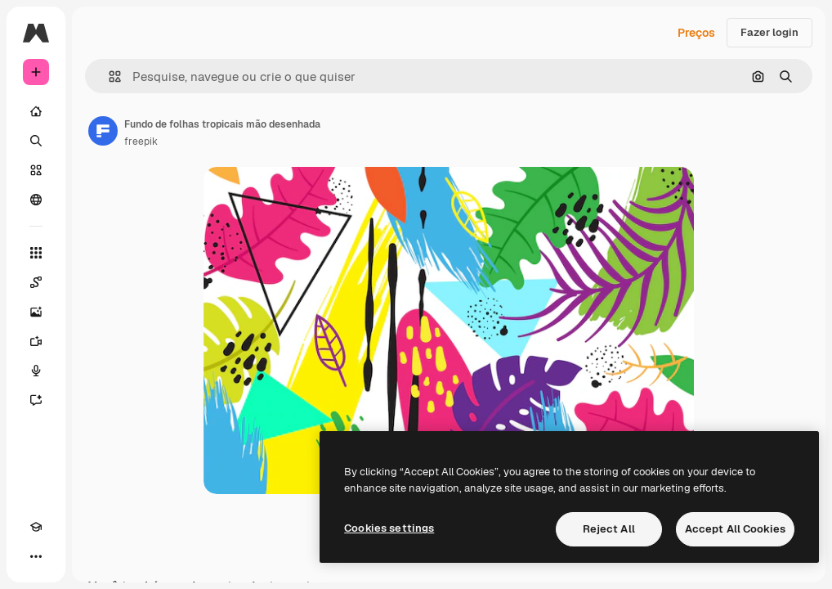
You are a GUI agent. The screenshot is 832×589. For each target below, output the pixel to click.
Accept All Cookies (735, 529)
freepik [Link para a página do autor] (141, 141)
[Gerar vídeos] (36, 341)
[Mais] (36, 556)
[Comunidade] (36, 200)
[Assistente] (36, 400)
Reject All (609, 529)
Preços (696, 32)
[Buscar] (36, 141)
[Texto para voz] (36, 370)
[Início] (36, 111)
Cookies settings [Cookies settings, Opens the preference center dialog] (389, 528)
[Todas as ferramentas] (36, 253)
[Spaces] (36, 282)
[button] (108, 76)
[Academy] (36, 527)
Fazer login (769, 32)
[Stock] (36, 170)
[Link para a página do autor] (103, 131)
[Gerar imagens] (36, 312)
